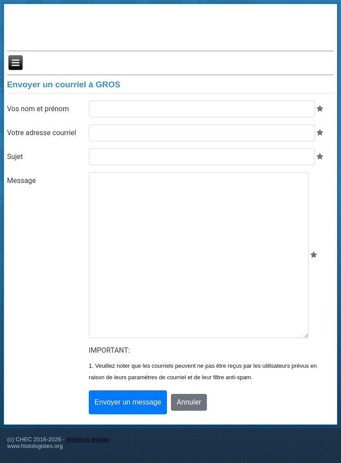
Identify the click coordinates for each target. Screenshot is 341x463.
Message (21, 180)
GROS (107, 84)
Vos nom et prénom (38, 109)
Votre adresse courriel (41, 132)
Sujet (15, 156)
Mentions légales (88, 439)
